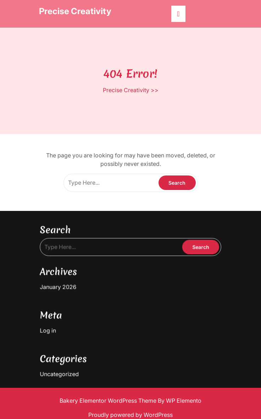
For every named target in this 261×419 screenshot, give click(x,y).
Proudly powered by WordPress (130, 414)
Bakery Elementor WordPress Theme (109, 400)
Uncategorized (63, 368)
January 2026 (62, 285)
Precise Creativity (75, 11)
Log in (52, 327)
